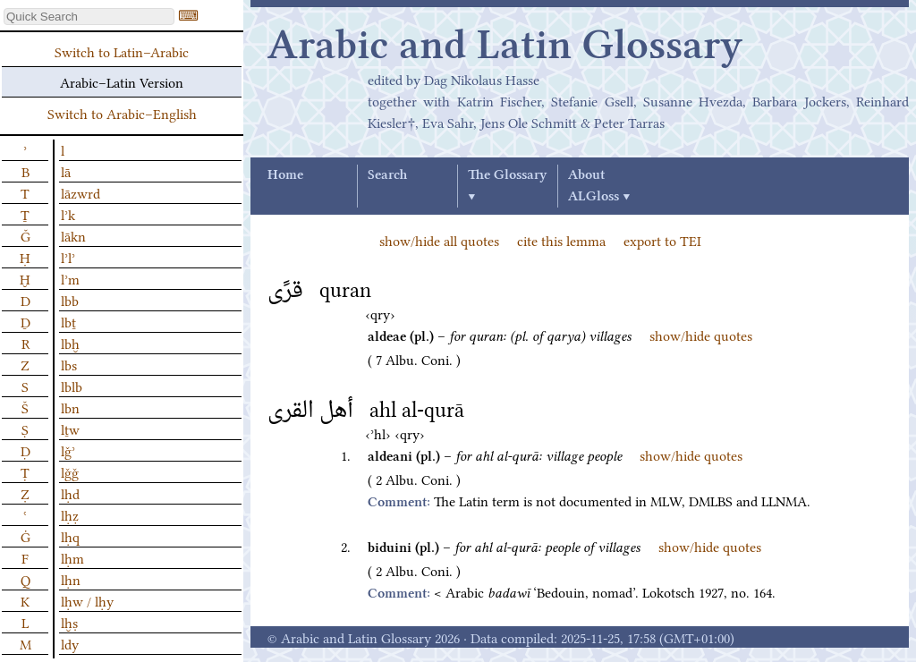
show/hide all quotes (439, 240)
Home (285, 175)
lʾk (68, 214)
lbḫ (70, 342)
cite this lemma (561, 240)
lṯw (70, 428)
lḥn (71, 579)
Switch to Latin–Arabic (122, 51)
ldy (70, 643)
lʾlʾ (68, 257)
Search (387, 175)
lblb (71, 385)
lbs (69, 364)
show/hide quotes (700, 334)
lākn (73, 235)
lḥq (70, 536)
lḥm (72, 557)
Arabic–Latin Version (121, 81)
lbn (70, 407)
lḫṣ (69, 622)
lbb (70, 300)
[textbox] (89, 16)
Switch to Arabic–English (122, 113)
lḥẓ (70, 514)
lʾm (70, 278)
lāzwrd (80, 192)
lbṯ (68, 321)
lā (66, 171)
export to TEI (662, 240)
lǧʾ (68, 450)
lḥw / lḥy (87, 600)
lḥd (70, 493)
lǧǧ (70, 471)
